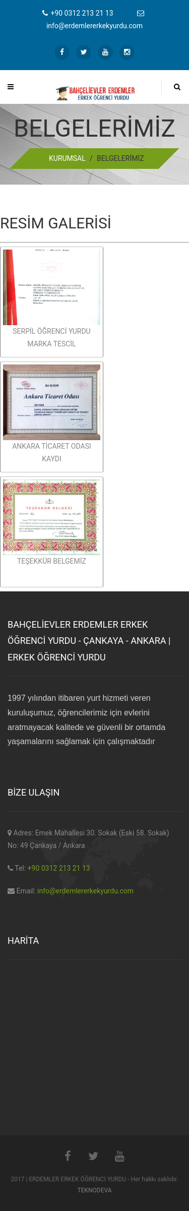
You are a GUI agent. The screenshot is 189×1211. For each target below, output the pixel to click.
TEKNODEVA (94, 1190)
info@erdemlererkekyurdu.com (85, 891)
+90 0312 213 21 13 (59, 868)
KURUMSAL (67, 158)
